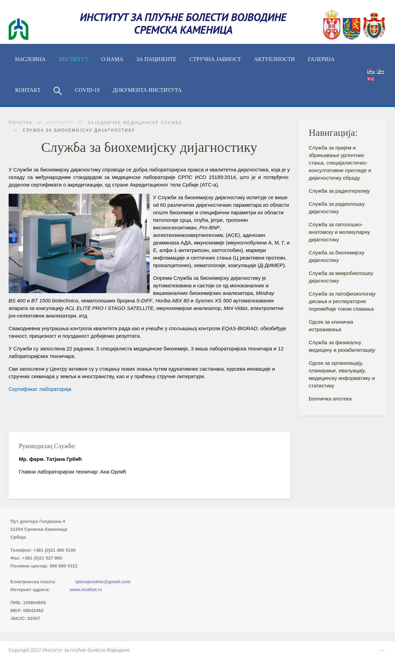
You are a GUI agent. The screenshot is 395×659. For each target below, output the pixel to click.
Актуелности (274, 59)
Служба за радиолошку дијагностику (337, 207)
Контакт (27, 90)
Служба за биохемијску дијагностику (336, 256)
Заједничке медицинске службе (135, 122)
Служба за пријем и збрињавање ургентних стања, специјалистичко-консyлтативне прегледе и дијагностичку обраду (340, 163)
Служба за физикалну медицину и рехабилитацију (342, 346)
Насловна (30, 59)
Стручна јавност (215, 59)
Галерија (321, 59)
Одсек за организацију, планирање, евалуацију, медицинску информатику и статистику (342, 374)
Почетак (21, 122)
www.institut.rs (86, 589)
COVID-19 (87, 90)
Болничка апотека (330, 399)
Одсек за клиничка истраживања (331, 325)
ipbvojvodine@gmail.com (103, 581)
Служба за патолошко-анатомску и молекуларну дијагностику (339, 231)
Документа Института (147, 90)
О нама (112, 59)
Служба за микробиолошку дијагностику (341, 277)
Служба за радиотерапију (339, 191)
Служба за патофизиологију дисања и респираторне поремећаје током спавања (342, 301)
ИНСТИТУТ (73, 59)
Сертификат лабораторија (40, 389)
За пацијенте (156, 59)
